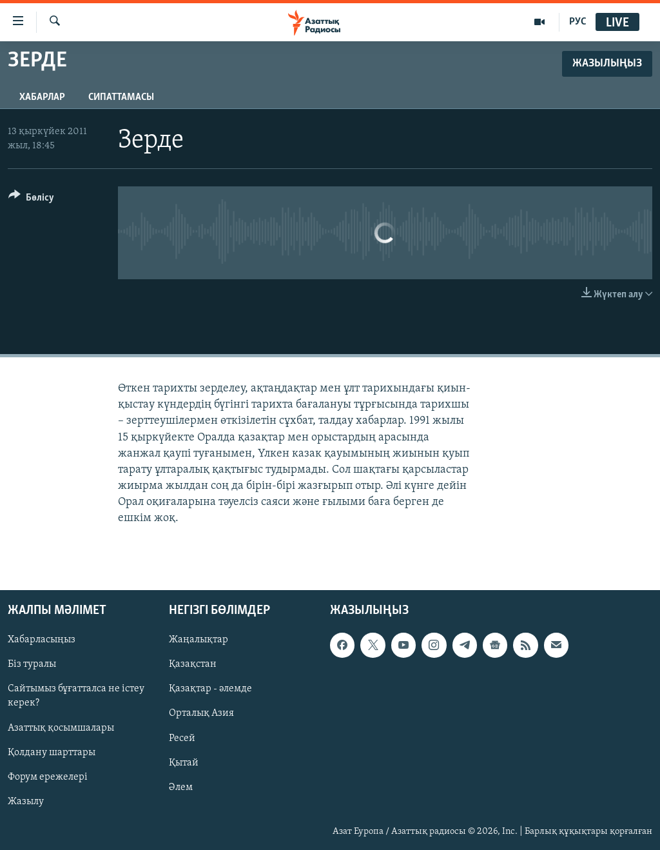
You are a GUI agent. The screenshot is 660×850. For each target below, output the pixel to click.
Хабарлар (42, 97)
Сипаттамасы (121, 97)
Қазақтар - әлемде (210, 689)
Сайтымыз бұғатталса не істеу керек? (76, 696)
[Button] (31, 199)
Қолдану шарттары (51, 752)
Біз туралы (32, 664)
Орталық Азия (201, 713)
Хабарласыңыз (41, 640)
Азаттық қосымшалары (61, 727)
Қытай (184, 762)
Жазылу (26, 801)
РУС (578, 22)
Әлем (181, 787)
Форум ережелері (48, 776)
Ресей (182, 738)
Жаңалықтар (198, 640)
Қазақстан (193, 664)
